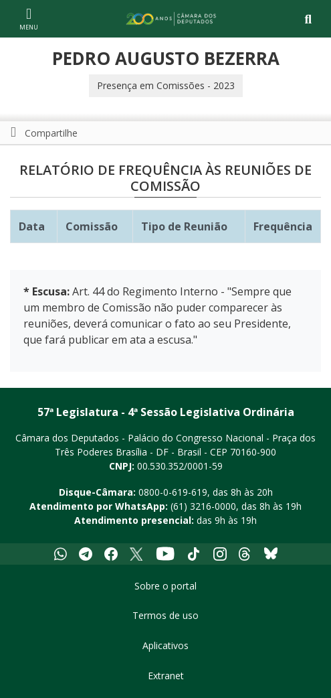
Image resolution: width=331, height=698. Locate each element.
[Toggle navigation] (308, 19)
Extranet (166, 675)
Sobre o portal (165, 585)
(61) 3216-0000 (203, 506)
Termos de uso (165, 615)
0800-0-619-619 (172, 492)
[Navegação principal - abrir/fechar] (29, 18)
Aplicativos (165, 645)
